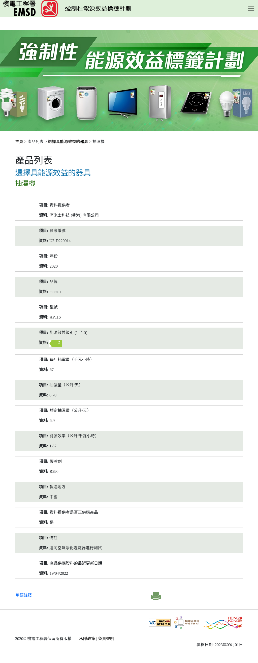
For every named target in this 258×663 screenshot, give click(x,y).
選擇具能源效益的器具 (68, 141)
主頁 (19, 141)
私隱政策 (87, 639)
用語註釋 (24, 595)
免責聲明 (106, 639)
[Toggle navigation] (251, 8)
